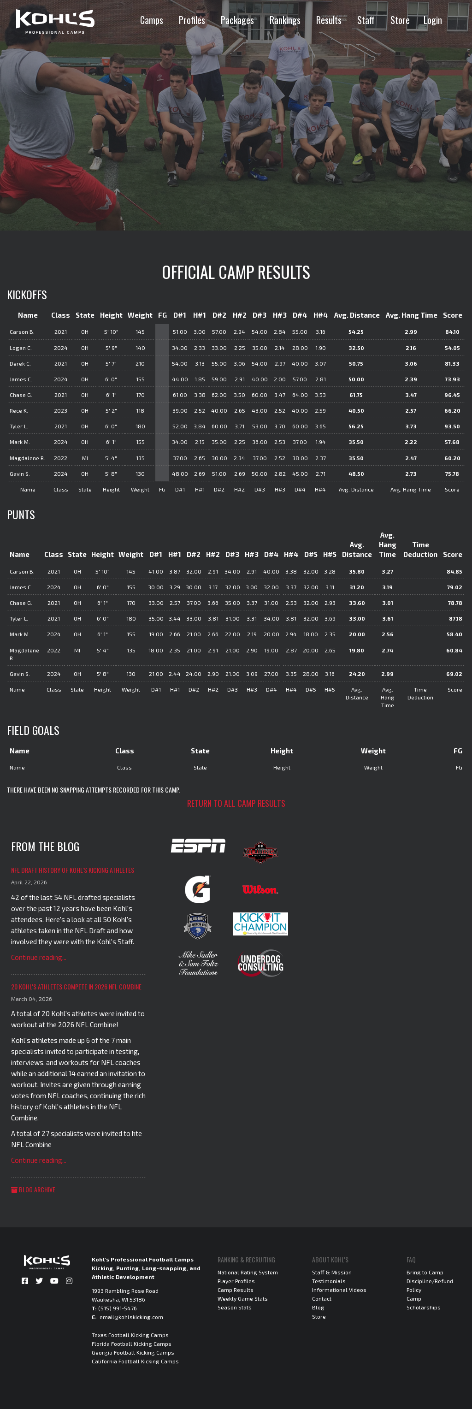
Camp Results (236, 1289)
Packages (237, 20)
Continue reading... (38, 957)
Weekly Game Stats (243, 1298)
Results (329, 20)
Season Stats (235, 1307)
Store (400, 20)
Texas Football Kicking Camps (130, 1335)
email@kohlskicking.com (131, 1317)
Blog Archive (33, 1189)
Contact (321, 1298)
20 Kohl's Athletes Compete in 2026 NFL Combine (76, 986)
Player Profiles (236, 1281)
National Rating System (248, 1272)
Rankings (285, 20)
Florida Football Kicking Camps (131, 1343)
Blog (318, 1307)
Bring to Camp (425, 1272)
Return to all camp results (236, 803)
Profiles (192, 20)
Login (433, 20)
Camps (151, 20)
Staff (366, 20)
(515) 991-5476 (117, 1308)
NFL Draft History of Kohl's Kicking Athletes (72, 870)
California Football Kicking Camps (135, 1361)
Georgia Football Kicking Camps (133, 1352)
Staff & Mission (332, 1272)
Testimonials (329, 1281)
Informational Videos (339, 1289)
